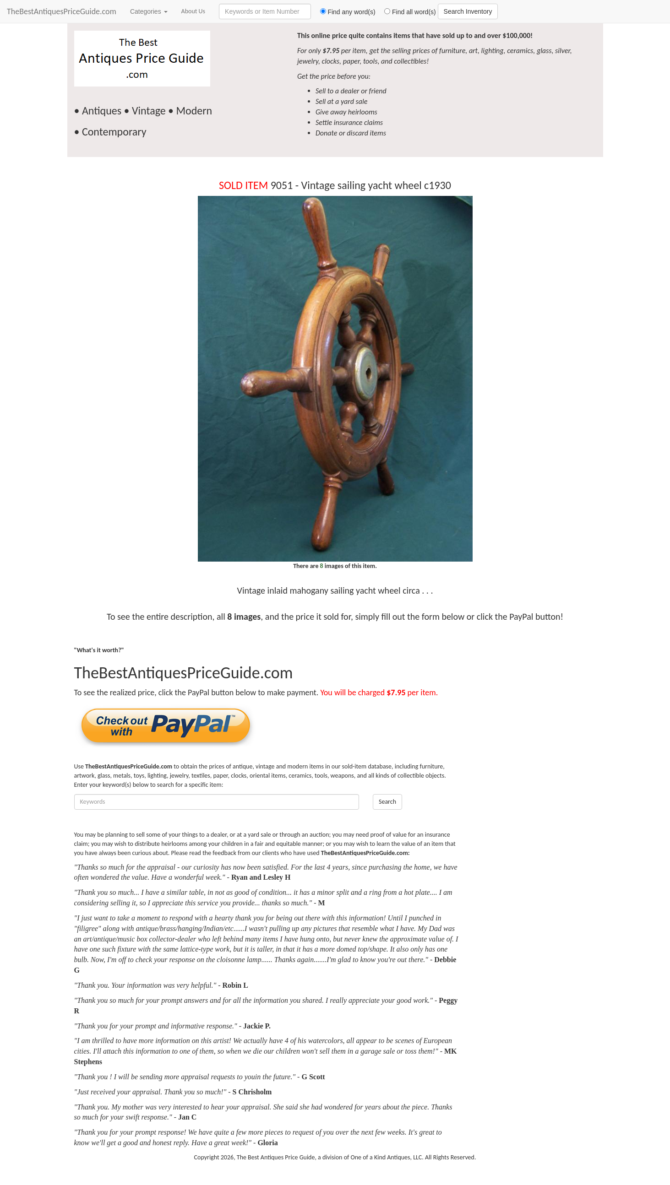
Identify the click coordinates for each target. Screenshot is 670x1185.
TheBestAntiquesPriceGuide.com (61, 11)
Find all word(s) (406, 12)
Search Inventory (468, 11)
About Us (193, 11)
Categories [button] (149, 11)
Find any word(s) (344, 12)
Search (387, 802)
